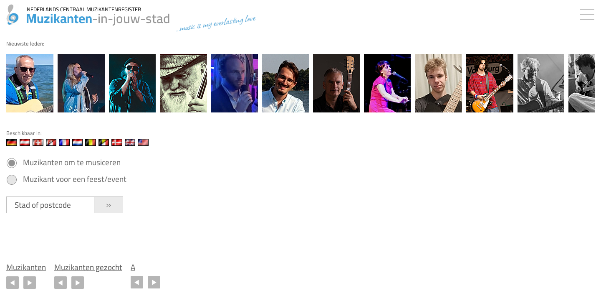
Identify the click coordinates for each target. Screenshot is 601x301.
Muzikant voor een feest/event (74, 179)
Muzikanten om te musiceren (72, 162)
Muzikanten (26, 267)
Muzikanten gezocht (88, 267)
